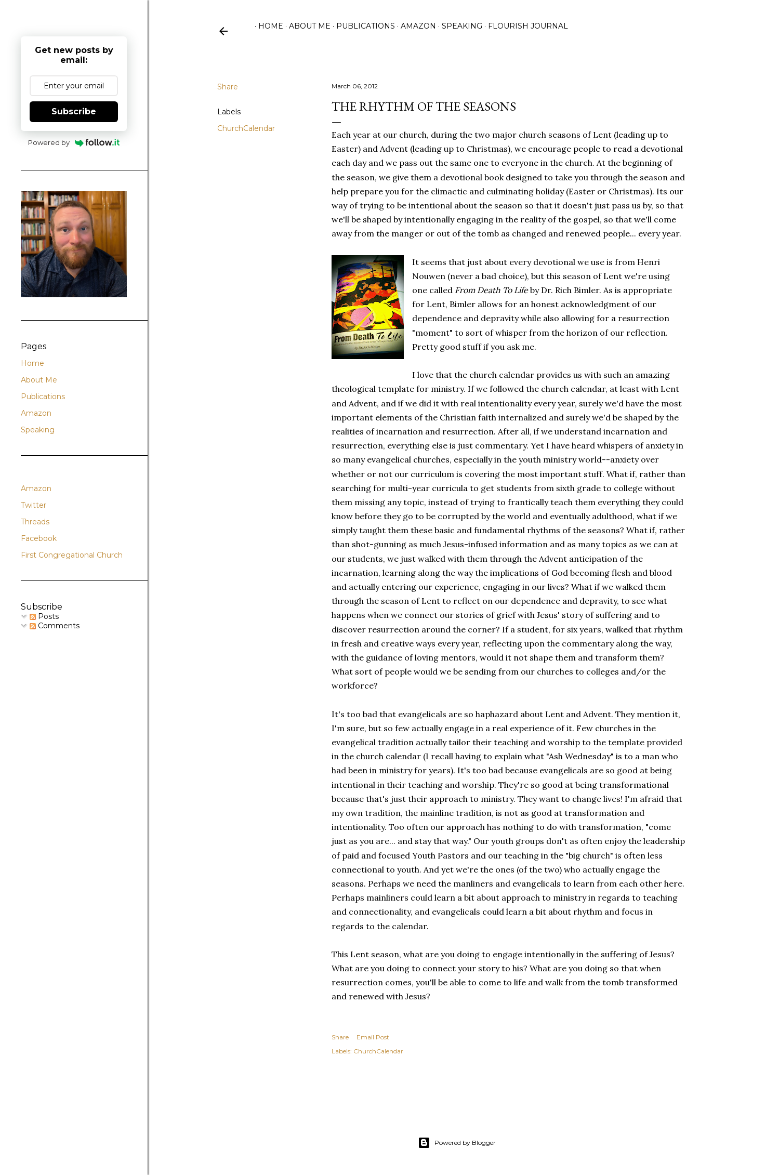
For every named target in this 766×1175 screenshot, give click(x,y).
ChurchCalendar (246, 128)
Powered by (74, 142)
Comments (55, 625)
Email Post (372, 1037)
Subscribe (73, 111)
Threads (35, 521)
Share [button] (227, 86)
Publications (362, 26)
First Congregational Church (72, 555)
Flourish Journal (524, 26)
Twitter (33, 505)
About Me (306, 26)
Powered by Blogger (457, 1143)
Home (267, 26)
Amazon (414, 26)
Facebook (39, 538)
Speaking (458, 26)
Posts (44, 616)
